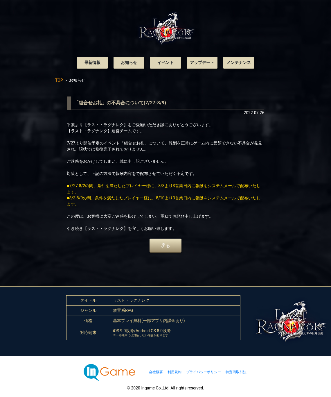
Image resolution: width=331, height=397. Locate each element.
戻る (165, 245)
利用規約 (174, 372)
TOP (59, 80)
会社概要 (156, 372)
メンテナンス (238, 62)
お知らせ (129, 62)
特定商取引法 (236, 372)
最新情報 (92, 62)
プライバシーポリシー (203, 372)
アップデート (202, 62)
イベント (165, 62)
